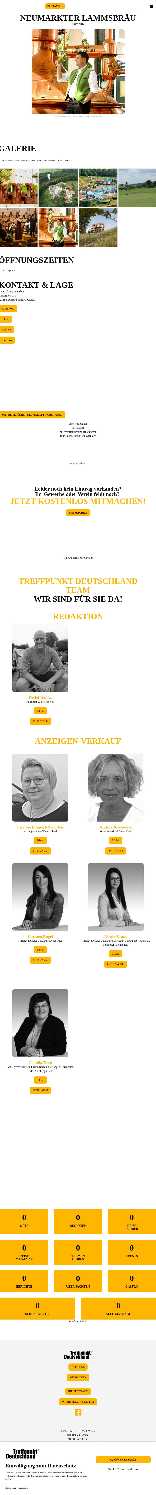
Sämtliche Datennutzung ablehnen (123, 1469)
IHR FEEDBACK (78, 1391)
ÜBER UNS (78, 1367)
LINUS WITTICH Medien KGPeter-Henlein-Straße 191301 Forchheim (78, 1434)
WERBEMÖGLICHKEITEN (78, 1401)
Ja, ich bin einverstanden (123, 1459)
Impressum (23, 1488)
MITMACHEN (55, 6)
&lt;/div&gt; (78, 871)
